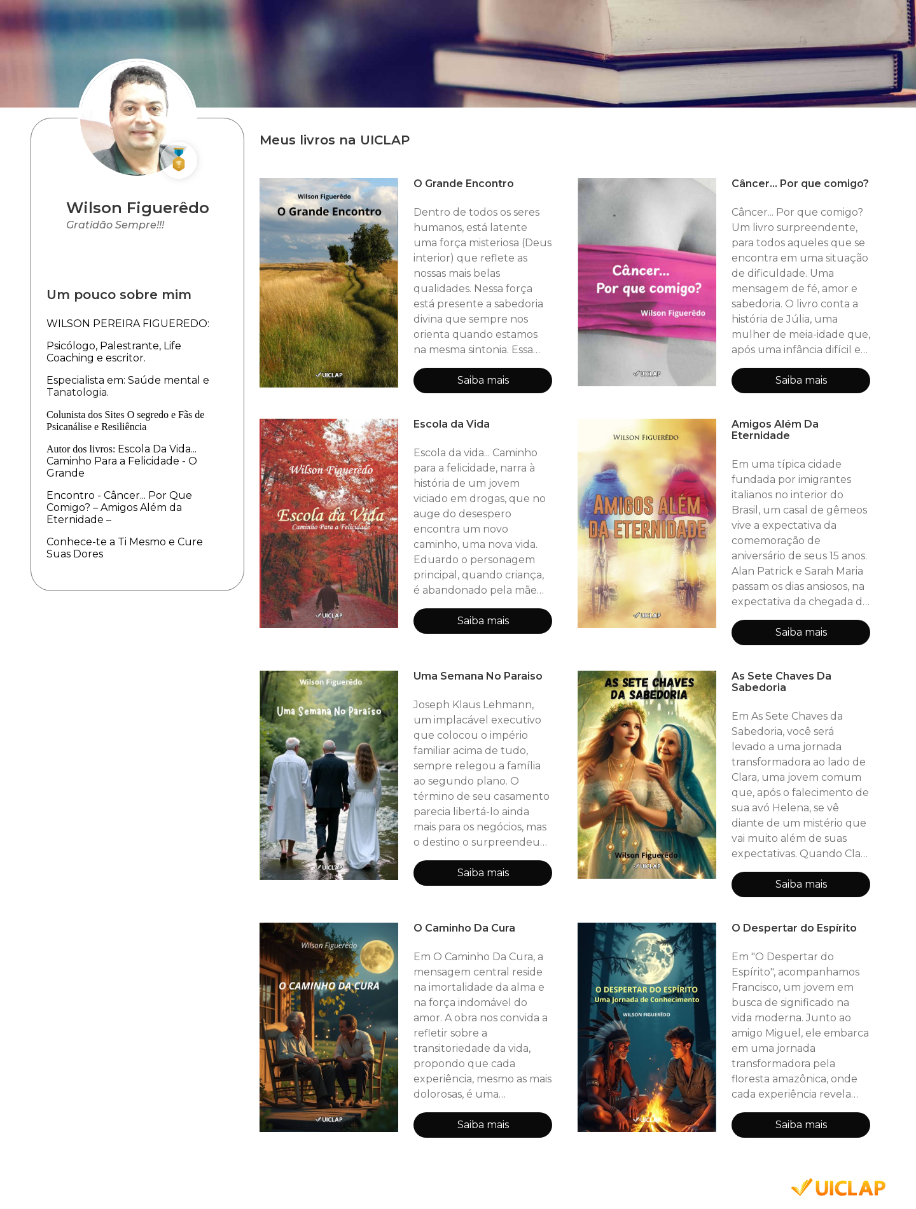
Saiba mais (483, 380)
